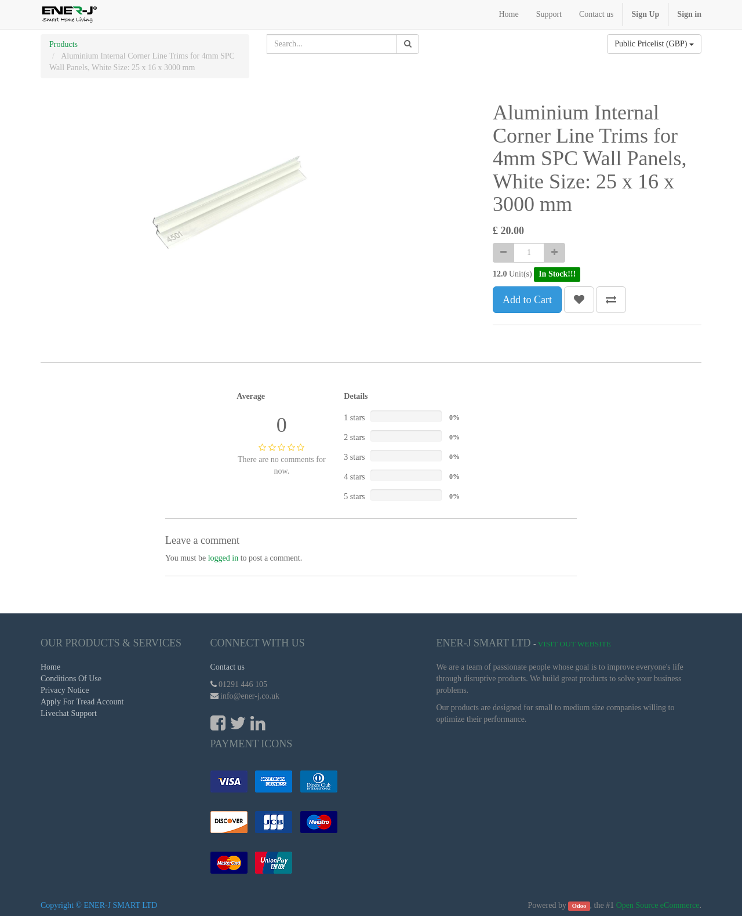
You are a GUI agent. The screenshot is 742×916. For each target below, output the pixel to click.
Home (50, 667)
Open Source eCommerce (658, 905)
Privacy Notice (65, 690)
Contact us (227, 667)
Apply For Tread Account (82, 701)
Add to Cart (527, 300)
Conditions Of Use (71, 678)
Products (63, 44)
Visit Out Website (575, 643)
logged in (223, 558)
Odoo (579, 906)
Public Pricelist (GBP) (654, 43)
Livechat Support (69, 713)
